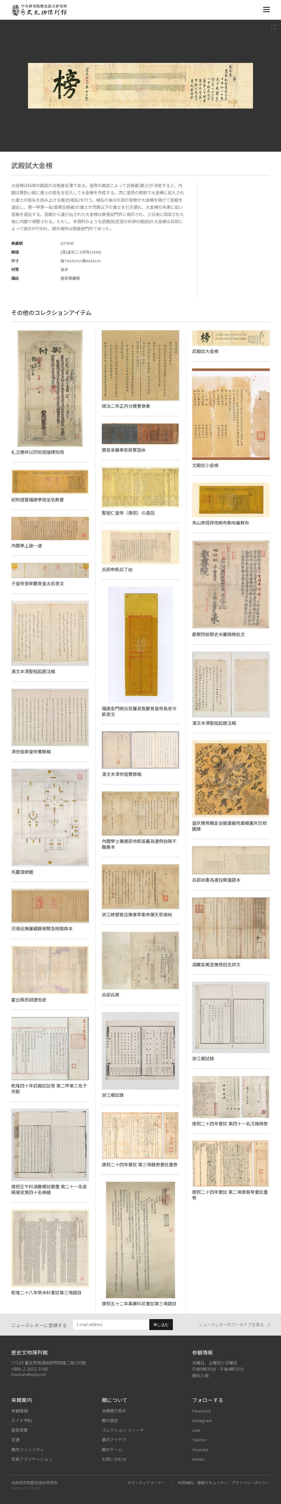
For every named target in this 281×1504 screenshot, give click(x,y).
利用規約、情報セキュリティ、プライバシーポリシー (224, 1482)
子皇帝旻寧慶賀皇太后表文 (37, 584)
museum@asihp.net (29, 1374)
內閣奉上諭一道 (26, 546)
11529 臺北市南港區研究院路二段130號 (48, 1363)
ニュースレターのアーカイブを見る (234, 1325)
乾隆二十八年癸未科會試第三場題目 (46, 1293)
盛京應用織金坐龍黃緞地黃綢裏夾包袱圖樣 (229, 826)
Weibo (198, 1459)
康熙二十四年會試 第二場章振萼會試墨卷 (230, 1195)
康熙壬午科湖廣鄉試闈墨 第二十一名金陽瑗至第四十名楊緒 (49, 1189)
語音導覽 (19, 1430)
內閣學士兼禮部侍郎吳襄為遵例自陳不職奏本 (139, 844)
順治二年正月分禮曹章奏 (126, 406)
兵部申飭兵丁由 (117, 570)
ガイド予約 (21, 1420)
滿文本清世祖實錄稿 (121, 774)
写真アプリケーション (31, 1459)
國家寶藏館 (70, 278)
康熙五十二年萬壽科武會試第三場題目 (139, 1304)
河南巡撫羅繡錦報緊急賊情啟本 (42, 929)
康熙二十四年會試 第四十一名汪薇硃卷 (230, 1124)
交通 (15, 1439)
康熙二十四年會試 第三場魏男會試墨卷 (140, 1165)
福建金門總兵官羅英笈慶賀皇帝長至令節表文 (139, 711)
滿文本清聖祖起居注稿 (33, 671)
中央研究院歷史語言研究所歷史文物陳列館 (39, 10)
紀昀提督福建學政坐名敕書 (37, 500)
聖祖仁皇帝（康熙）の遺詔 (128, 513)
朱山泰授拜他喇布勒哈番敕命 (220, 523)
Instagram (202, 1420)
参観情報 (19, 1411)
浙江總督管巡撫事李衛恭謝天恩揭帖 (137, 915)
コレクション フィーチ (123, 1430)
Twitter (199, 1439)
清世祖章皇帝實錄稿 (31, 752)
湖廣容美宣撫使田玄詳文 (216, 965)
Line (196, 1430)
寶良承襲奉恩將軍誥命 (124, 450)
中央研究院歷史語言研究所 (34, 1483)
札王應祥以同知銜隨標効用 (37, 452)
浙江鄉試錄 (203, 1059)
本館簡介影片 (114, 1411)
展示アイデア (114, 1439)
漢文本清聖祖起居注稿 (214, 723)
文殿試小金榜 (205, 465)
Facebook (201, 1411)
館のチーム (112, 1449)
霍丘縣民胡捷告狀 (28, 1000)
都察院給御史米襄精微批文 (218, 634)
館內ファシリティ (27, 1449)
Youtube (200, 1449)
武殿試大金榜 (205, 351)
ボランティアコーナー (146, 1482)
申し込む (161, 1324)
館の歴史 (110, 1420)
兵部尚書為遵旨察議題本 (216, 880)
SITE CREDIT (31, 1488)
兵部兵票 (110, 995)
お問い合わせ (114, 1459)
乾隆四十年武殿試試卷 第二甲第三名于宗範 (49, 1089)
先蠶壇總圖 (22, 872)
